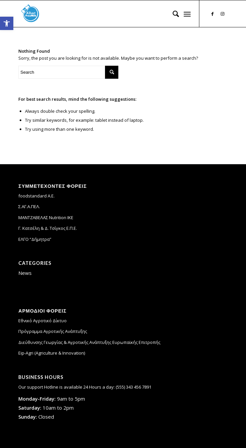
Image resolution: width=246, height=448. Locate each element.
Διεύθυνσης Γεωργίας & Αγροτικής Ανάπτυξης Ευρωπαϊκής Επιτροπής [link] (89, 342)
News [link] (25, 273)
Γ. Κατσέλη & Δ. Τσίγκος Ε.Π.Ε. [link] (47, 228)
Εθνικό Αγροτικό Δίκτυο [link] (42, 321)
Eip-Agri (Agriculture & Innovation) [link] (51, 353)
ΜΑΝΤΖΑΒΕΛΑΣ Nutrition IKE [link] (45, 217)
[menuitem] (172, 13)
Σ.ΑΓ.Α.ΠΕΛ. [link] (29, 206)
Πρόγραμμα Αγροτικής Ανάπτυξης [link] (52, 331)
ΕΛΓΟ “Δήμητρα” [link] (34, 239)
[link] (6, 23)
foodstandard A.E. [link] (36, 196)
